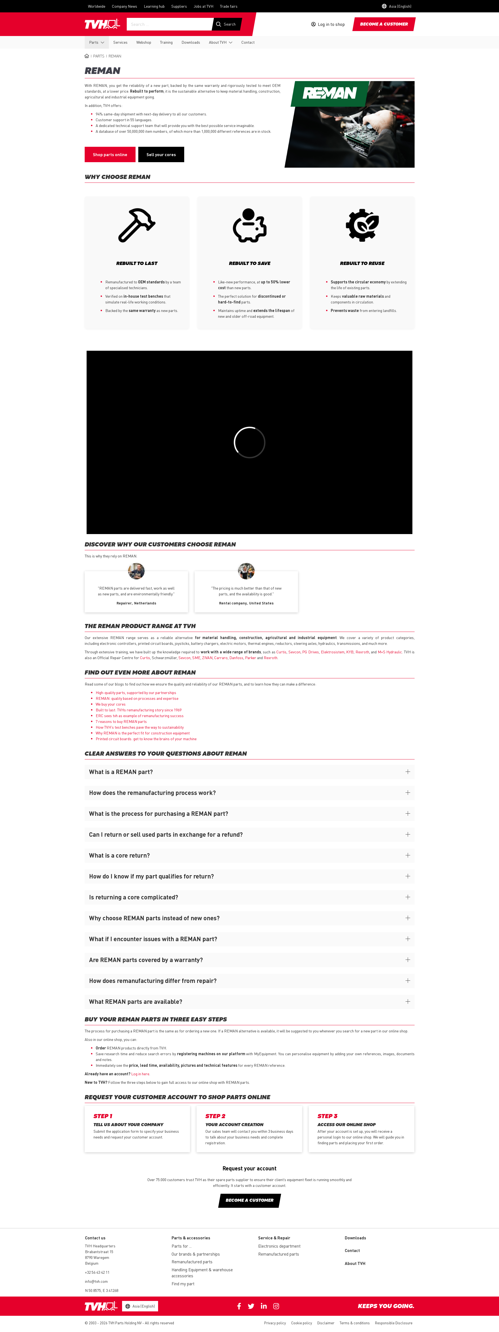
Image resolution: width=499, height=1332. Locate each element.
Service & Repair (274, 1237)
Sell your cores (161, 154)
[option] (136, 589)
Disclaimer (325, 1322)
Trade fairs (229, 6)
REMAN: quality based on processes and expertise (137, 698)
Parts (93, 42)
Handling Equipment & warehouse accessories (202, 1273)
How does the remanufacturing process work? (152, 792)
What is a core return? (119, 855)
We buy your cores (111, 703)
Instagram (276, 1306)
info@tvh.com (96, 1281)
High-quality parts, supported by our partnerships (136, 692)
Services (120, 42)
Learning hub (154, 6)
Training (166, 42)
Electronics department (279, 1246)
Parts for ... (182, 1246)
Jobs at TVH (203, 6)
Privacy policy (275, 1322)
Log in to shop (331, 24)
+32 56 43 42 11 (97, 1272)
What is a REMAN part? (121, 771)
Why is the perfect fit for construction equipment (143, 732)
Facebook (239, 1306)
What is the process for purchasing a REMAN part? (158, 813)
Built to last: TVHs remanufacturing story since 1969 (138, 709)
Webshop (143, 42)
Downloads (190, 42)
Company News (124, 6)
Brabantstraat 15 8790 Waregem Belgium (99, 1257)
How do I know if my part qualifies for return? (151, 876)
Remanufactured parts (192, 1261)
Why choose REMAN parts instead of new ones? (154, 918)
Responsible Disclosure (393, 1322)
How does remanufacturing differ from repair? (153, 980)
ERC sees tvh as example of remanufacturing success (140, 715)
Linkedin (264, 1306)
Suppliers (179, 6)
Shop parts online (110, 154)
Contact (248, 42)
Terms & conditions (355, 1322)
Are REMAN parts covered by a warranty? (146, 959)
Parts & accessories (191, 1237)
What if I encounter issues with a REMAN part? (153, 939)
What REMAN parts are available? (135, 1001)
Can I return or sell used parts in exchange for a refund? (166, 834)
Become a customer (384, 24)
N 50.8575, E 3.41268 (101, 1290)
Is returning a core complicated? (133, 897)
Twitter (251, 1306)
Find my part (183, 1283)
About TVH (218, 42)
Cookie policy (301, 1322)
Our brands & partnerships (196, 1254)
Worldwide (96, 6)
